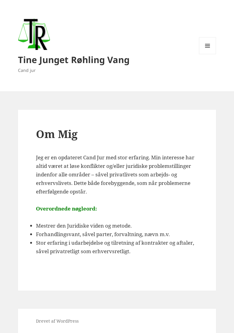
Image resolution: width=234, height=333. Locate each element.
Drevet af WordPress (57, 321)
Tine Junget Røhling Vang (73, 60)
